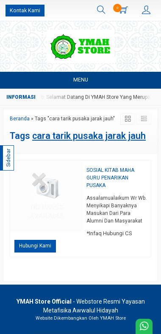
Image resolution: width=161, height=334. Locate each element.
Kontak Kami (25, 10)
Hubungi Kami (35, 246)
